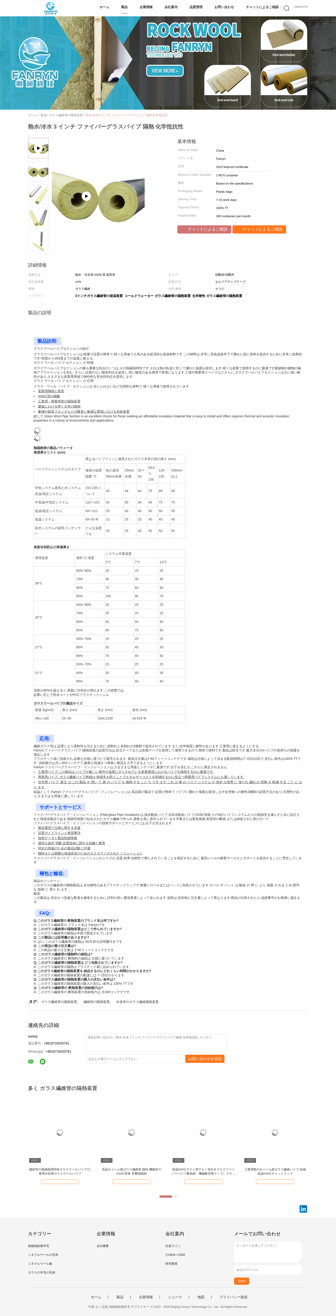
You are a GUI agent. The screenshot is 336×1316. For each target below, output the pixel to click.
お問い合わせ (224, 7)
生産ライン (173, 1246)
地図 (200, 1297)
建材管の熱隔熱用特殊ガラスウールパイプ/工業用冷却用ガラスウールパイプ (60, 1171)
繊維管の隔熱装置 (97, 1002)
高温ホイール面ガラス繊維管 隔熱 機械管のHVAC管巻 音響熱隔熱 (131, 1171)
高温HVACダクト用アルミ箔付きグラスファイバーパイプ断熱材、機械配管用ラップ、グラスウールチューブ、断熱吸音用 (203, 1172)
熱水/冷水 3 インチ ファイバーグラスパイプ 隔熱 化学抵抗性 (126, 115)
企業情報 (146, 7)
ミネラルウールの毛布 (43, 1255)
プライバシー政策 (234, 1297)
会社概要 (103, 1246)
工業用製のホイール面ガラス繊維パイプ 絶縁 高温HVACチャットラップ (275, 1171)
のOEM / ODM (175, 1255)
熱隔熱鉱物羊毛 (38, 1246)
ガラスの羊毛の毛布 (41, 1272)
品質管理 (196, 7)
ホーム (104, 7)
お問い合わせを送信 (205, 1059)
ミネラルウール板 (40, 1263)
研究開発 (171, 1263)
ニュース (175, 1297)
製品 (124, 7)
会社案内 (171, 7)
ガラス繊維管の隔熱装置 (59, 1002)
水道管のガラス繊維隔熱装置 (137, 1002)
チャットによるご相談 (262, 7)
